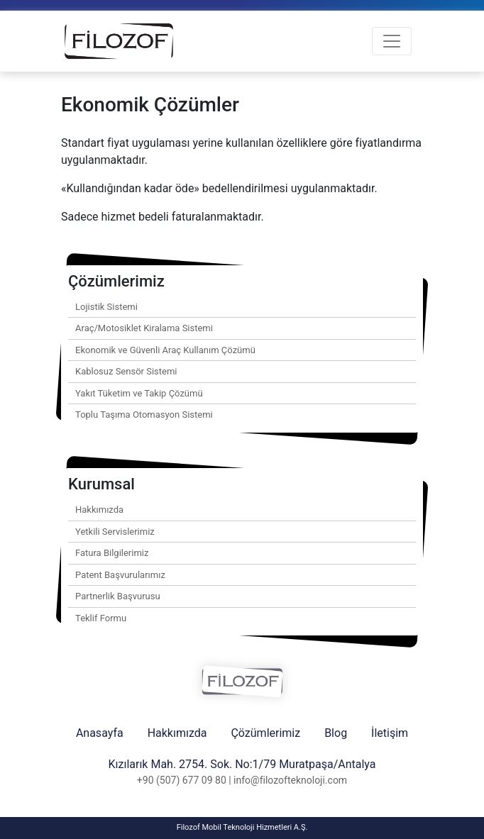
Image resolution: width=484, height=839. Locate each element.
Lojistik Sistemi (106, 306)
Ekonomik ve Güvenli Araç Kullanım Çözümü (165, 350)
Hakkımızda (99, 509)
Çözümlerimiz (265, 733)
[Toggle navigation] (392, 41)
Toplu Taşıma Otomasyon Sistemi (144, 414)
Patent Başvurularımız (120, 574)
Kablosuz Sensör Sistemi (126, 371)
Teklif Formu (100, 618)
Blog (335, 733)
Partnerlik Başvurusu (117, 596)
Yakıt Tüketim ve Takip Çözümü (139, 393)
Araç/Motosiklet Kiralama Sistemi (144, 328)
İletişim (389, 733)
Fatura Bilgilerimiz (111, 553)
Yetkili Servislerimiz (115, 531)
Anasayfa (99, 733)
